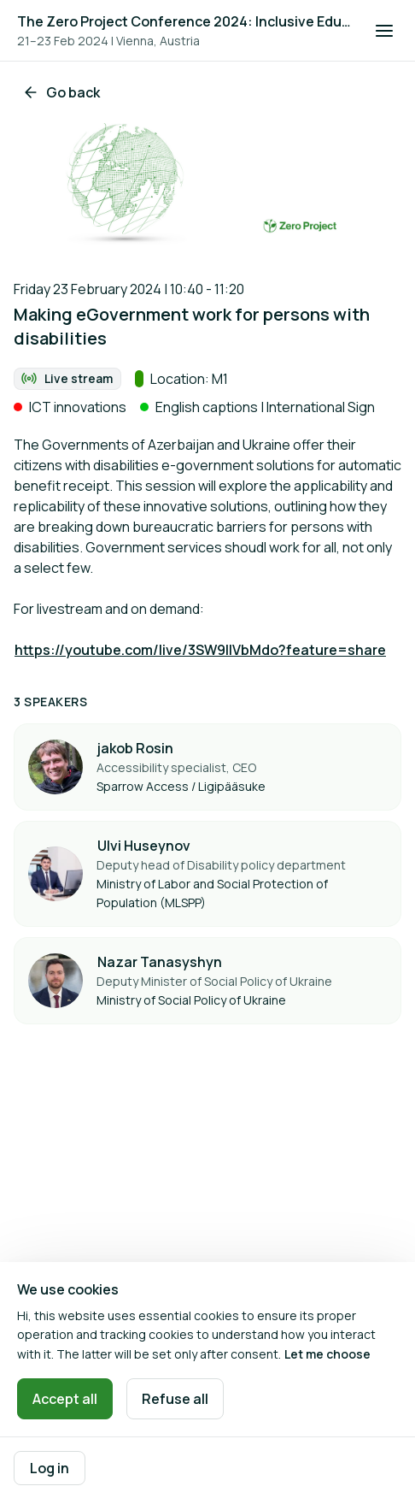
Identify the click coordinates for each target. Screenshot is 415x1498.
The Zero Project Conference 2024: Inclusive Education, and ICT (185, 21)
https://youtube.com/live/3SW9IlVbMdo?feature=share (200, 649)
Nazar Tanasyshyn (159, 961)
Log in (49, 1468)
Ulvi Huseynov (143, 845)
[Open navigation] (384, 31)
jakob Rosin (135, 748)
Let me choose (327, 1354)
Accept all (64, 1398)
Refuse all (175, 1398)
